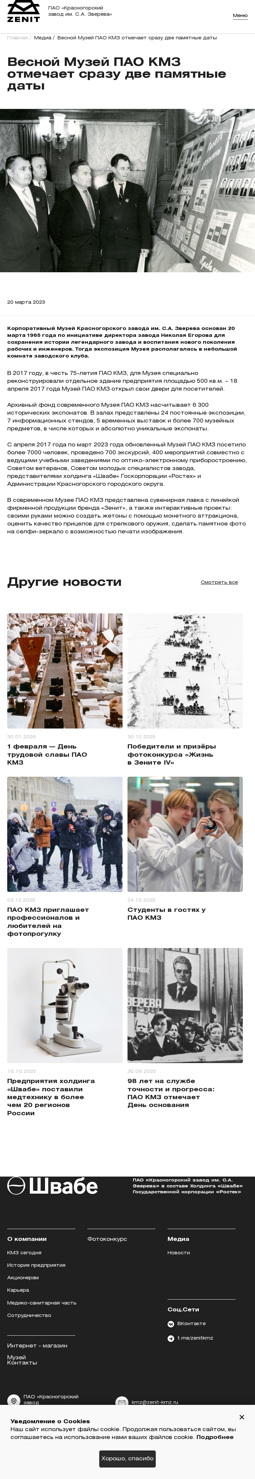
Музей (16, 1357)
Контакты (22, 1363)
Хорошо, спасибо (127, 1458)
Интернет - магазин (37, 1346)
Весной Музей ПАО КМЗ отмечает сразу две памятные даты (137, 38)
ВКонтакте (187, 1324)
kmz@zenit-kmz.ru (146, 1402)
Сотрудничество (29, 1316)
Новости (179, 1253)
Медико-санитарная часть (42, 1303)
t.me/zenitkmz (190, 1338)
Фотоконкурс (107, 1239)
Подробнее (215, 1437)
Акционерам (23, 1278)
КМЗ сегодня (24, 1253)
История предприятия (36, 1265)
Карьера (18, 1290)
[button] (241, 1418)
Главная (17, 38)
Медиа (42, 38)
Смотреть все (219, 583)
